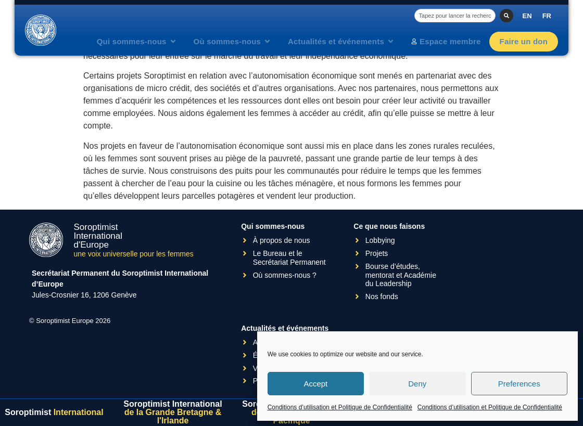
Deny (417, 383)
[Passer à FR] (546, 15)
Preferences (519, 383)
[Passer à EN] (527, 15)
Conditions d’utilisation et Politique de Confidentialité (340, 407)
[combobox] (455, 15)
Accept (315, 383)
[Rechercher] (506, 15)
